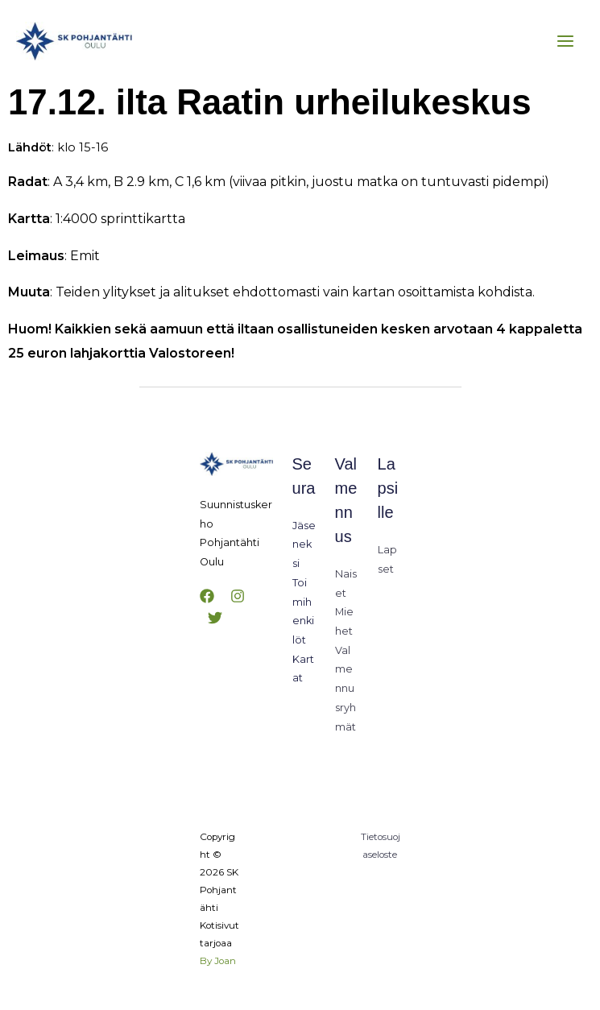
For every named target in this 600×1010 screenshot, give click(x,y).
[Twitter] (215, 618)
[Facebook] (207, 596)
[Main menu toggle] (565, 41)
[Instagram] (237, 596)
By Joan (218, 961)
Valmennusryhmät (345, 688)
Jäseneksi (304, 544)
